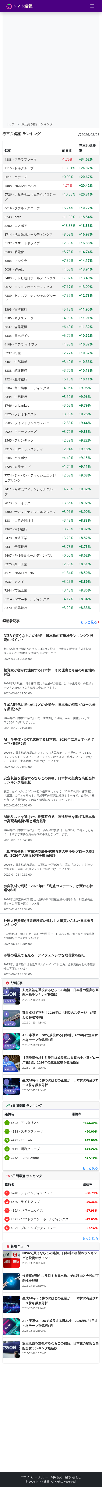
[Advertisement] (51, 67)
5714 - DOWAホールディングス (26, 599)
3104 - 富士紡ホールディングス (26, 388)
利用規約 (56, 1477)
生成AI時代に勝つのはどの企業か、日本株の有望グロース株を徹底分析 (60, 1082)
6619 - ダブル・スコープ (22, 208)
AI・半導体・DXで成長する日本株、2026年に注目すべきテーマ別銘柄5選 (60, 1037)
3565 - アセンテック (19, 440)
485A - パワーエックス (27, 1210)
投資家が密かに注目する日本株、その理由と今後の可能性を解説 (60, 1278)
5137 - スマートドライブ (22, 243)
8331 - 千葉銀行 (15, 546)
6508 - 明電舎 (14, 252)
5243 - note (12, 217)
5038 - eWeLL (14, 269)
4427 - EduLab (21, 1140)
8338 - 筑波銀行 (15, 370)
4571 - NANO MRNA (19, 573)
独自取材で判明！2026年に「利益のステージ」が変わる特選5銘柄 (59, 1014)
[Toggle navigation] (92, 6)
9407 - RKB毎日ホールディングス (28, 555)
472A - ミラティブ (17, 466)
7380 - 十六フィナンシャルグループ (30, 512)
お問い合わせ (72, 1477)
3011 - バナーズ (15, 177)
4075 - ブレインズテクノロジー (33, 1228)
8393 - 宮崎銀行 (15, 309)
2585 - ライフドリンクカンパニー (28, 423)
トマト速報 (19, 6)
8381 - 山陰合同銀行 (19, 520)
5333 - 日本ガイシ (17, 335)
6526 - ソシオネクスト (20, 414)
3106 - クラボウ (15, 458)
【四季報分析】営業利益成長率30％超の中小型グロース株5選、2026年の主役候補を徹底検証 (60, 1060)
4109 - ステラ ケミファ (21, 344)
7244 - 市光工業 (15, 590)
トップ (10, 124)
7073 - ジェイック (17, 503)
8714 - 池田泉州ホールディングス (28, 234)
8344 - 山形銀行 (15, 396)
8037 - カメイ (14, 581)
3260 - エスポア (15, 225)
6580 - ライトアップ (25, 1201)
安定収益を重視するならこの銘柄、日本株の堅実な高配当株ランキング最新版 (60, 992)
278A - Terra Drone (25, 1157)
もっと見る (89, 622)
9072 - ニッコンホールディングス (28, 287)
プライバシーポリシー (35, 1477)
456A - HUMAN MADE (20, 185)
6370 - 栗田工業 (15, 564)
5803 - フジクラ (15, 260)
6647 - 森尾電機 (15, 327)
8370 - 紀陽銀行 (15, 608)
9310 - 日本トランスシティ (23, 449)
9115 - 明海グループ (19, 168)
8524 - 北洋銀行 (15, 379)
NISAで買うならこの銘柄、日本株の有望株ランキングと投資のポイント (59, 1255)
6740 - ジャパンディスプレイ (32, 1193)
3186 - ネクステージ (19, 318)
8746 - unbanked (16, 405)
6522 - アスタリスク (25, 1122)
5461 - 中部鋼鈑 (15, 362)
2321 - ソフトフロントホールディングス (39, 1219)
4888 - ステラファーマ (20, 159)
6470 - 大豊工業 (15, 538)
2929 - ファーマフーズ (20, 431)
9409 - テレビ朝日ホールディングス (30, 278)
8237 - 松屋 (12, 353)
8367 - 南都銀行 (15, 529)
